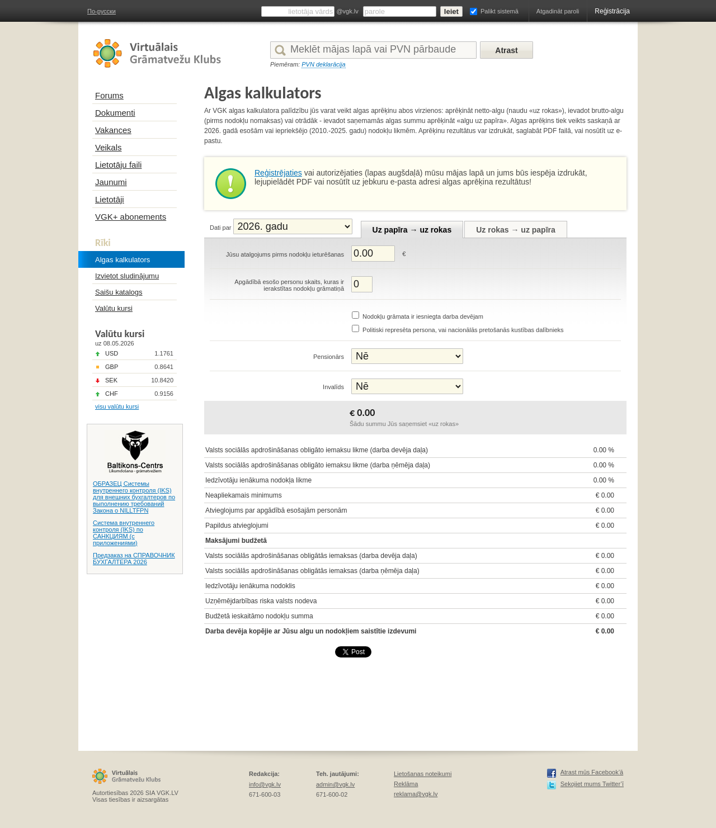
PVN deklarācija (323, 64)
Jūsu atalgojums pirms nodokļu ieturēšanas (285, 254)
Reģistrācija (612, 11)
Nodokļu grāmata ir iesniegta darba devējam (422, 316)
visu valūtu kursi (117, 406)
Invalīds (333, 387)
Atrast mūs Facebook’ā (592, 772)
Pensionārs (328, 356)
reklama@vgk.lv (415, 794)
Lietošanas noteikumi (422, 773)
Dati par (221, 227)
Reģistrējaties (278, 172)
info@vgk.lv (265, 784)
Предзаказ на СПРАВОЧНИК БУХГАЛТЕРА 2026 (134, 558)
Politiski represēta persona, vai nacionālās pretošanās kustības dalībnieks (463, 330)
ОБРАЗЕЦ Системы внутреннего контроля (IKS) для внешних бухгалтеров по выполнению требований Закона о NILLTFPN (134, 497)
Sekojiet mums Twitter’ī (592, 783)
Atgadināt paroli (557, 11)
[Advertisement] (407, 696)
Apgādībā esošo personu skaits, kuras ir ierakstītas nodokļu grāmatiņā (289, 285)
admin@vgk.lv (335, 784)
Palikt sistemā (500, 11)
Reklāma (406, 783)
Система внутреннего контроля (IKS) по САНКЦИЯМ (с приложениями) (123, 532)
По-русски (101, 11)
